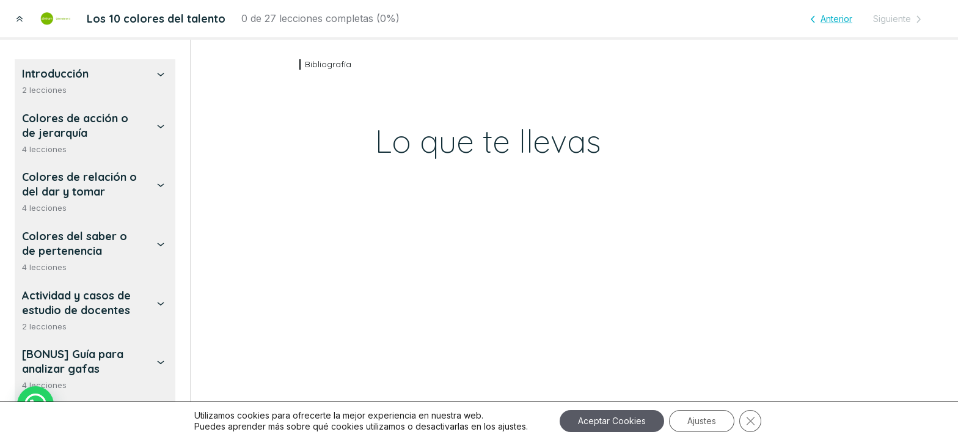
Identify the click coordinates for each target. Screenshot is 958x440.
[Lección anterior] (829, 19)
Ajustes (701, 421)
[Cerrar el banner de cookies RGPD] (750, 421)
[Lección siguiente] (899, 19)
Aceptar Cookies (612, 421)
